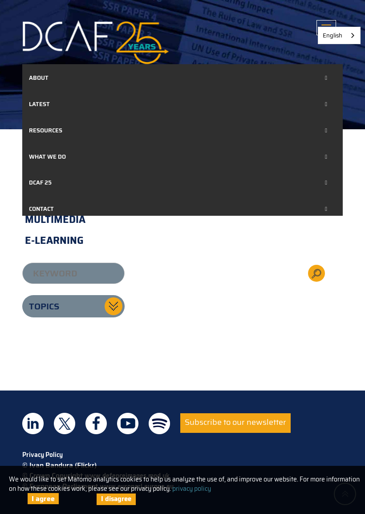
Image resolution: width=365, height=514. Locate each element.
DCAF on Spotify (159, 423)
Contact (41, 209)
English (332, 35)
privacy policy (191, 488)
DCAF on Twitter (64, 423)
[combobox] (339, 35)
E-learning (54, 240)
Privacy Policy (42, 455)
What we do (47, 156)
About (39, 77)
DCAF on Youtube (127, 423)
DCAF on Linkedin (33, 423)
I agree (43, 498)
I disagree (116, 498)
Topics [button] (44, 306)
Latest (39, 104)
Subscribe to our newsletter (235, 422)
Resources (45, 130)
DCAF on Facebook (96, 423)
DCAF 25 (40, 182)
